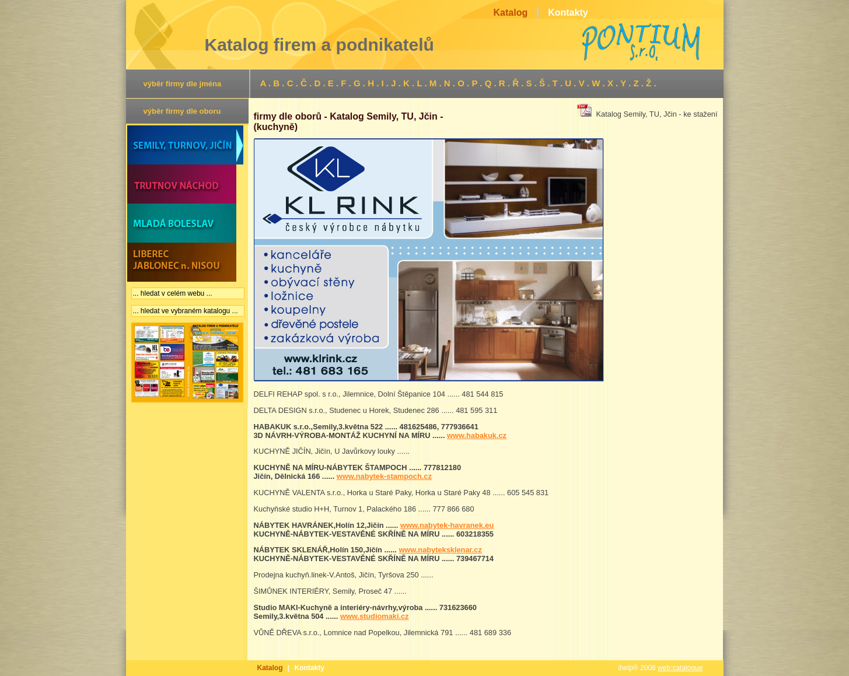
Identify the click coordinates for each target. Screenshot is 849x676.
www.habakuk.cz (476, 435)
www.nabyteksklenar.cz (440, 549)
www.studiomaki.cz (374, 616)
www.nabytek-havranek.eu (447, 525)
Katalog (270, 668)
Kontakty (309, 668)
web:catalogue (680, 668)
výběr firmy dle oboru (182, 111)
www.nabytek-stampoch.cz (384, 476)
